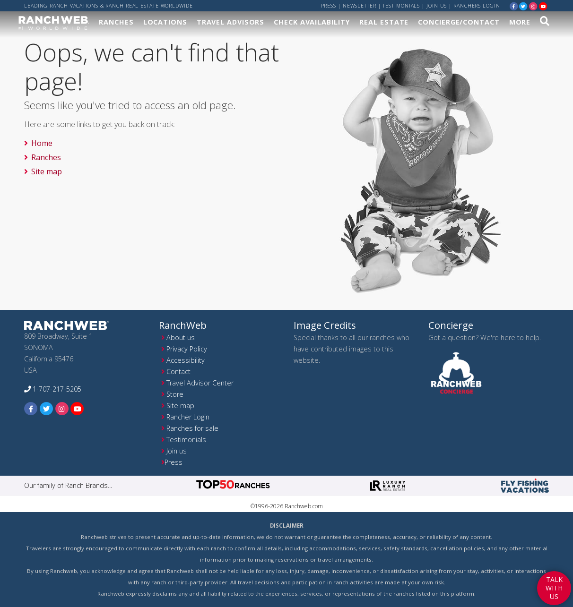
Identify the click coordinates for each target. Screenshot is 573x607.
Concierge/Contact (458, 21)
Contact (178, 371)
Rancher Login (187, 416)
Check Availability (312, 21)
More (520, 21)
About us (180, 337)
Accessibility (185, 360)
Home (41, 143)
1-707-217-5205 (52, 389)
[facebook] (514, 6)
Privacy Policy (186, 348)
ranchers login (476, 5)
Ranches (116, 21)
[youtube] (543, 6)
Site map (46, 171)
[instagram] (533, 6)
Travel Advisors (231, 21)
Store (174, 394)
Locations (165, 21)
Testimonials (401, 5)
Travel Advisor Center (200, 382)
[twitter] (523, 6)
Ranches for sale (192, 428)
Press (329, 5)
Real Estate (383, 21)
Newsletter (359, 5)
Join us (436, 5)
